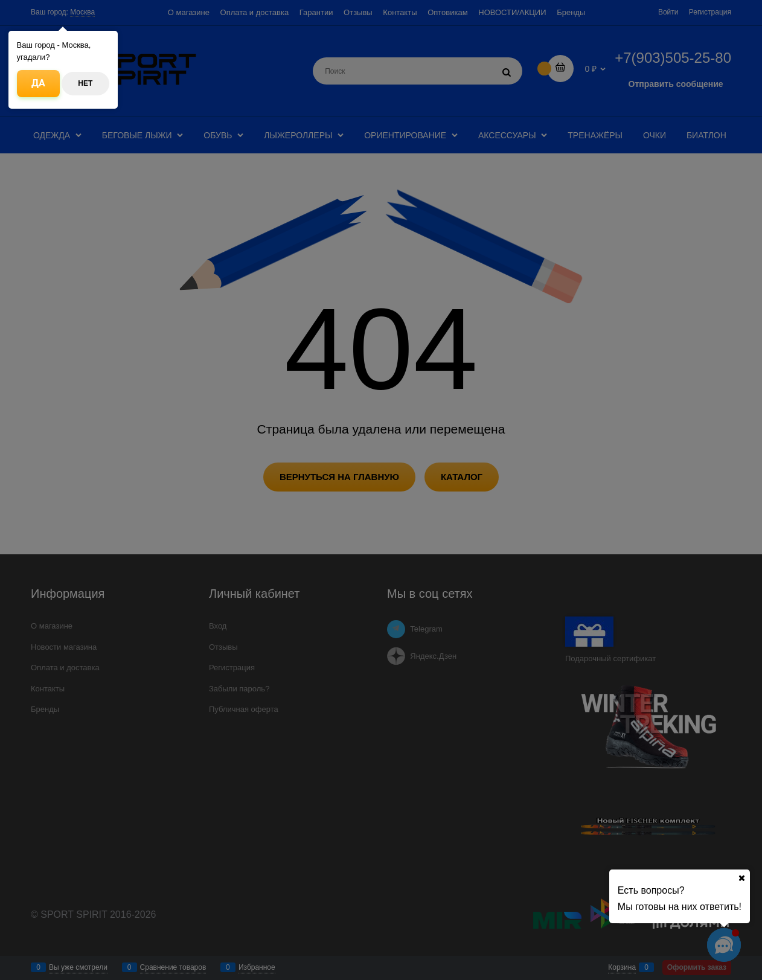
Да (38, 83)
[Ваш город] (741, 878)
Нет (85, 83)
